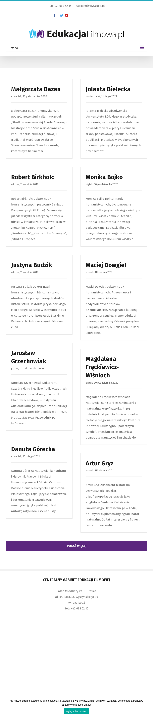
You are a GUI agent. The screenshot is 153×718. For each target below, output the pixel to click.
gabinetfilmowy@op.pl (90, 6)
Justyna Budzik (31, 265)
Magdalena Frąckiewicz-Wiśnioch (102, 367)
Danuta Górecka (33, 449)
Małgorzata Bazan (36, 89)
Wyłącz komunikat (76, 711)
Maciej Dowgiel (106, 265)
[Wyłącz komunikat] (148, 707)
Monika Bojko (104, 177)
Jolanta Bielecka (108, 89)
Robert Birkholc (32, 177)
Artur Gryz (99, 463)
